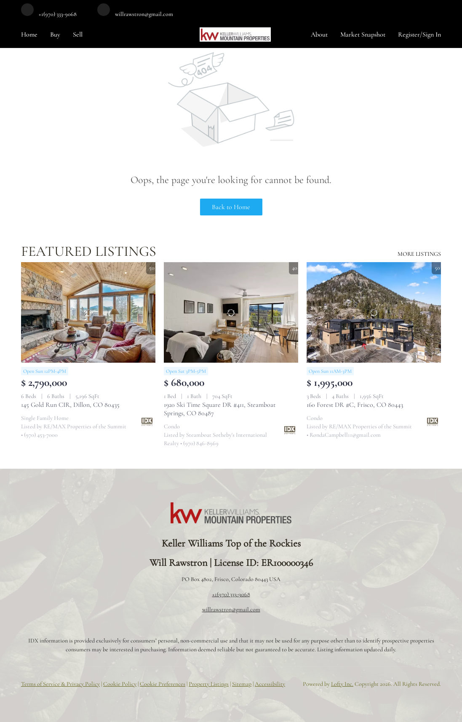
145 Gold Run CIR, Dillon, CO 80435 (70, 405)
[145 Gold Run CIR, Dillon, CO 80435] (88, 312)
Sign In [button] (431, 34)
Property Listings (209, 683)
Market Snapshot (362, 34)
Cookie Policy (119, 683)
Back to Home (231, 207)
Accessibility (270, 683)
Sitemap (241, 683)
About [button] (319, 34)
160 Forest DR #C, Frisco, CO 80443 (355, 405)
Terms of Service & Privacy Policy (60, 683)
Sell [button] (78, 34)
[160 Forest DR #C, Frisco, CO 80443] (374, 312)
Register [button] (409, 34)
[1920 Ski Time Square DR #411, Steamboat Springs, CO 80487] (231, 312)
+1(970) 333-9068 (231, 594)
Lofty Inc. (342, 683)
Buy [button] (55, 34)
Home (29, 34)
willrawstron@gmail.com (231, 609)
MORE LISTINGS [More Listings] (419, 253)
